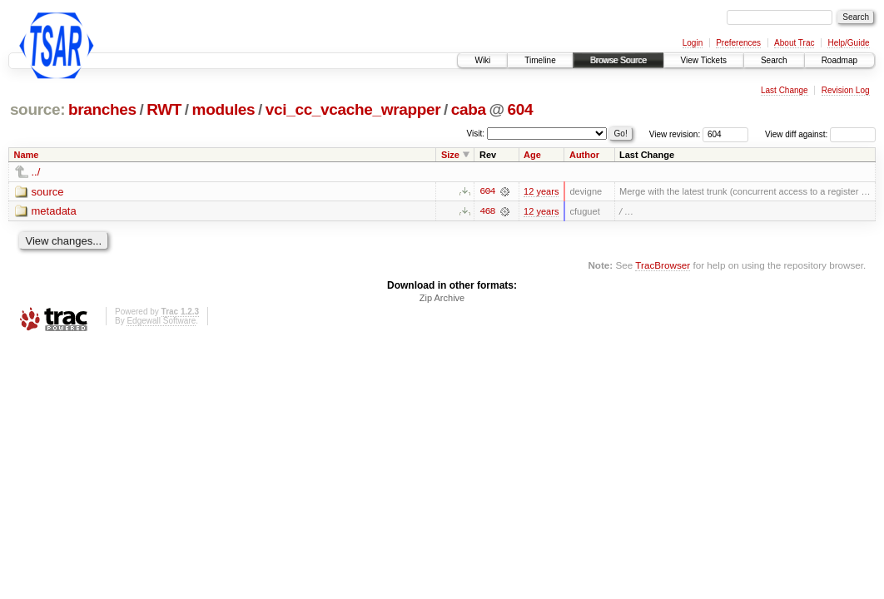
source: (37, 109)
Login (693, 42)
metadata (54, 211)
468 (486, 211)
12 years (541, 191)
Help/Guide (848, 42)
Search (774, 60)
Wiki (482, 60)
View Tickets (704, 60)
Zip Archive (442, 299)
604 (520, 109)
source (48, 192)
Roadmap (839, 60)
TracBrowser (662, 265)
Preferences (738, 42)
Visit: (476, 133)
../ (36, 172)
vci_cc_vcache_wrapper (353, 109)
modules (224, 109)
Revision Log (846, 90)
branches (102, 109)
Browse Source (618, 60)
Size (450, 155)
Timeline (539, 60)
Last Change (784, 90)
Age (532, 155)
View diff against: (820, 134)
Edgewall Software (161, 321)
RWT (164, 109)
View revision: (675, 134)
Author (584, 155)
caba (468, 109)
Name (26, 155)
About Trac (794, 42)
